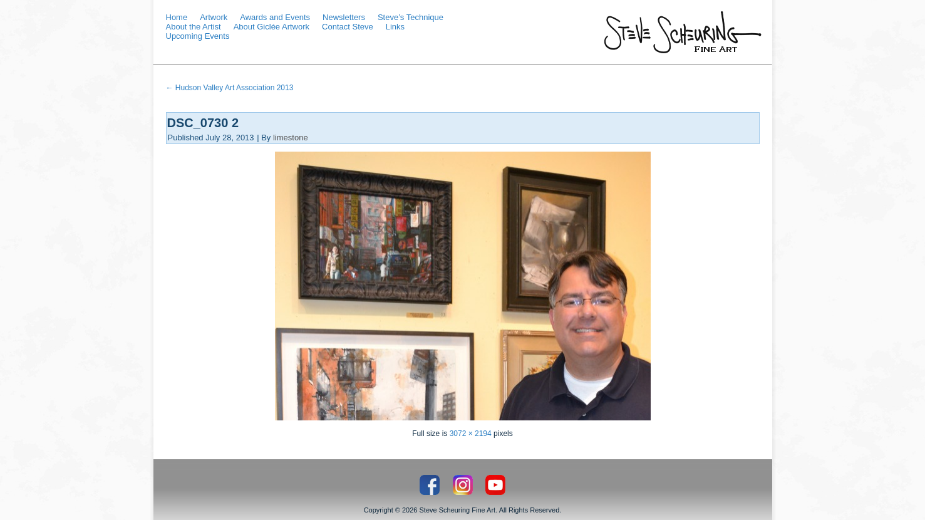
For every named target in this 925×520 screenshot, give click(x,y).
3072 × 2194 (471, 433)
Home (177, 17)
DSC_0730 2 (203, 123)
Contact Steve (347, 26)
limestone (290, 137)
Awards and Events (275, 17)
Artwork (213, 17)
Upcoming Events (198, 36)
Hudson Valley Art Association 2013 (230, 87)
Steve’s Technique (410, 17)
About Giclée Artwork (271, 26)
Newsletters (344, 17)
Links (395, 26)
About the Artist (193, 26)
